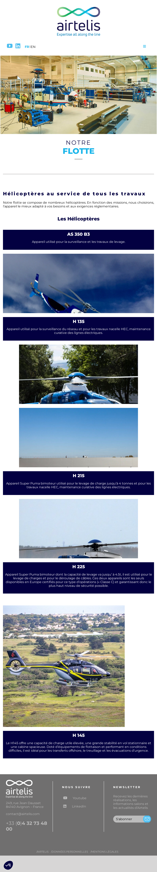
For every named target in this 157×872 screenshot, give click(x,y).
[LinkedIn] (17, 46)
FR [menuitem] (27, 47)
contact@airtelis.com (23, 814)
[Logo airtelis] (78, 7)
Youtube (74, 798)
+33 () (26, 826)
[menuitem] (27, 46)
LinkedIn (74, 806)
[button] (8, 865)
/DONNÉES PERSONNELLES (69, 851)
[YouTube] (9, 46)
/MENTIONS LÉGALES (104, 851)
